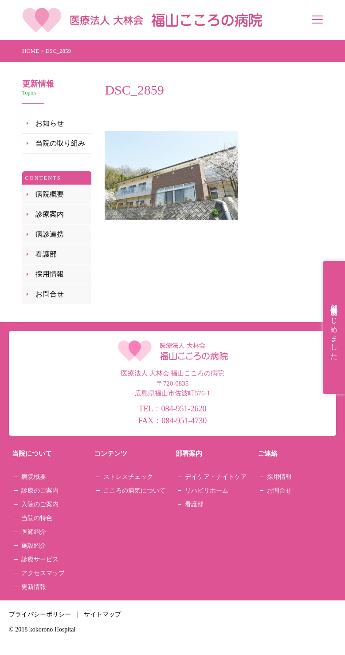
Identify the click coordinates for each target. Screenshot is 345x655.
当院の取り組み (60, 143)
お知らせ (49, 123)
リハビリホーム (206, 490)
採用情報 (49, 274)
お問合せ (49, 294)
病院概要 (49, 194)
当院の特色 (36, 518)
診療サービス (40, 559)
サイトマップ (102, 614)
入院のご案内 (40, 504)
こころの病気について (134, 490)
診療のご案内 (40, 490)
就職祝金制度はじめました (334, 327)
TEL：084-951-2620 (173, 408)
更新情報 (33, 587)
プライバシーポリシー (40, 614)
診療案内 (49, 214)
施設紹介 (33, 545)
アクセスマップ (43, 573)
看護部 (46, 254)
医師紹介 (33, 532)
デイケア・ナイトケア (216, 476)
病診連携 (49, 234)
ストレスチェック (128, 476)
